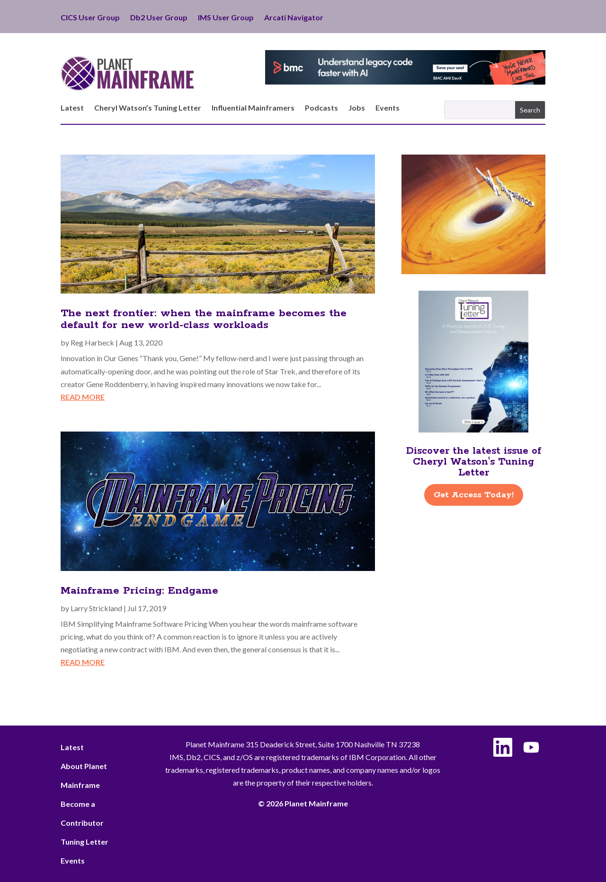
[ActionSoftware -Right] (473, 271)
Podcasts (321, 108)
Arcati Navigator (293, 18)
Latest (72, 108)
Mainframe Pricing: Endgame (139, 590)
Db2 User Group (158, 18)
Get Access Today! (474, 495)
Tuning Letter (84, 841)
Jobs (356, 108)
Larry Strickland (96, 608)
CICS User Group (90, 18)
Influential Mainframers (253, 108)
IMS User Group (226, 18)
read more (83, 396)
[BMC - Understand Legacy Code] (405, 81)
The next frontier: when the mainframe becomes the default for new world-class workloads (204, 319)
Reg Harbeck (92, 342)
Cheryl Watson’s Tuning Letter (147, 108)
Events (387, 108)
